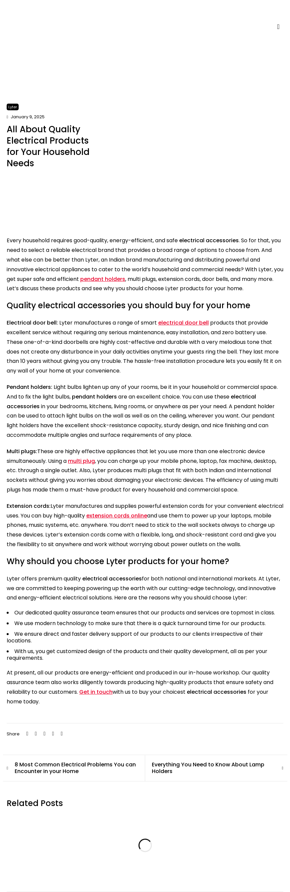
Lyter (12, 107)
